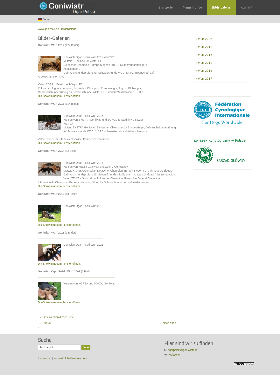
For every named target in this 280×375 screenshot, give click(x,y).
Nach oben (169, 322)
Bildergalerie (68, 29)
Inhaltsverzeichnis (76, 358)
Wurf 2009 (204, 39)
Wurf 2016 (204, 70)
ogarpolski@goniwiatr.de (183, 349)
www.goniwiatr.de (48, 29)
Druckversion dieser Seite (58, 317)
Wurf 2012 (204, 54)
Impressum (45, 358)
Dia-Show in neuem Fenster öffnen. (59, 96)
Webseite (174, 354)
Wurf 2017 (204, 78)
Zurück (47, 322)
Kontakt (59, 358)
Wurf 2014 (204, 62)
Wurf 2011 (204, 46)
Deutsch (45, 19)
